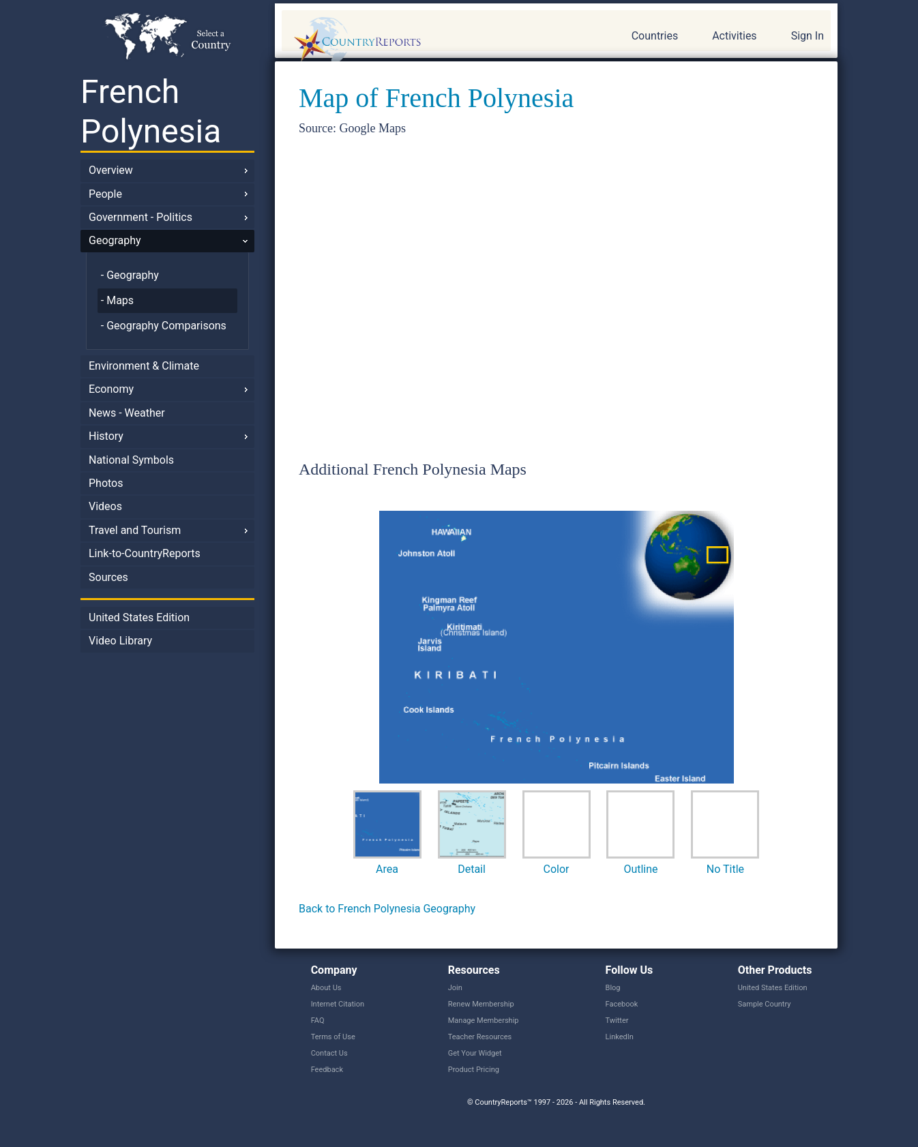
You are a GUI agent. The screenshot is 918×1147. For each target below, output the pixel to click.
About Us (326, 987)
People (105, 194)
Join (455, 987)
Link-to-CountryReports (145, 553)
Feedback (327, 1069)
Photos (106, 483)
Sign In (807, 35)
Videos (105, 506)
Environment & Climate (144, 365)
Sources (108, 577)
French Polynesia (150, 111)
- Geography (130, 275)
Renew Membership (481, 1004)
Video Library (120, 640)
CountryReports (431, 41)
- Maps (117, 300)
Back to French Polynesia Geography (387, 908)
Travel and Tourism (135, 530)
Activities (734, 35)
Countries (655, 35)
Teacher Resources (480, 1036)
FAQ (318, 1020)
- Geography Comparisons (163, 325)
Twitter (617, 1020)
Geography (115, 240)
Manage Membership (483, 1020)
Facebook (622, 1004)
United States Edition (139, 617)
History (106, 436)
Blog (613, 987)
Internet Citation (338, 1004)
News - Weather (127, 412)
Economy (111, 389)
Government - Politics (140, 217)
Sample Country (764, 1004)
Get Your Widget (475, 1053)
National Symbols (131, 459)
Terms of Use (333, 1036)
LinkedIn (620, 1036)
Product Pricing (473, 1069)
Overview (111, 170)
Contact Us (329, 1053)
